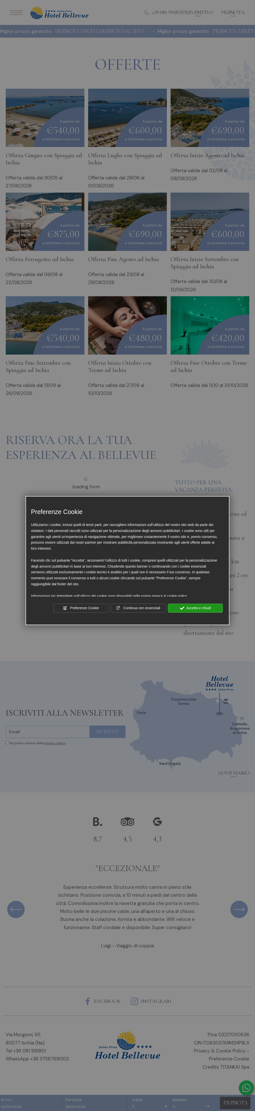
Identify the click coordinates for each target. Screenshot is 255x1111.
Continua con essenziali (138, 608)
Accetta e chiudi (195, 608)
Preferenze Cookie (81, 608)
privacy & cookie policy (169, 596)
